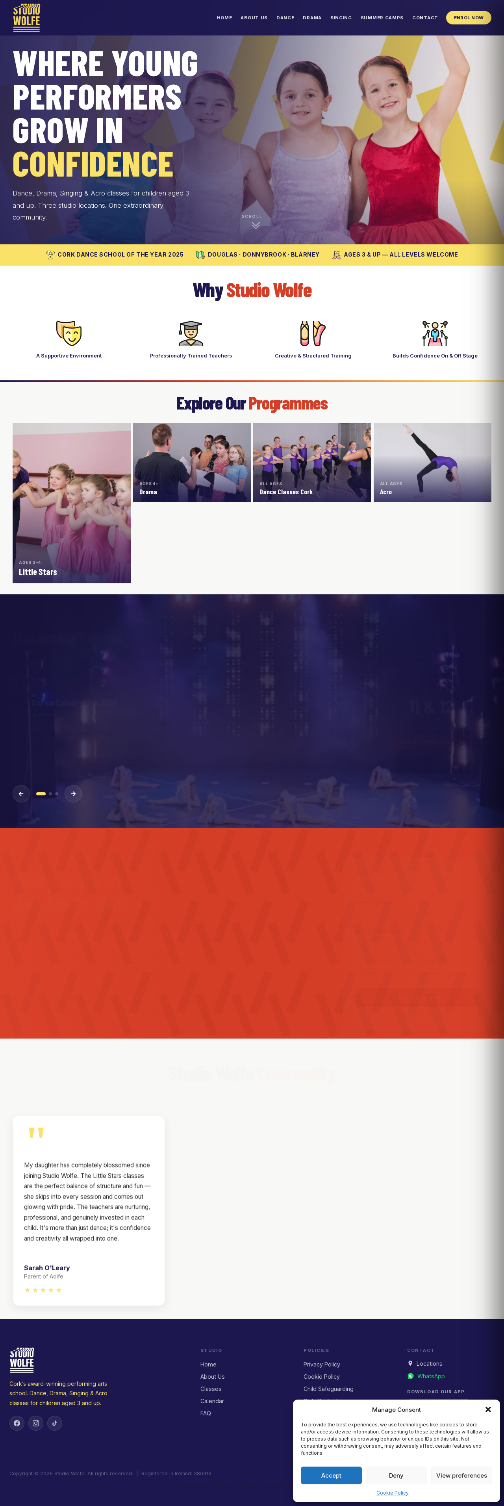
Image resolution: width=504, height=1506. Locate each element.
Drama (312, 17)
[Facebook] (16, 1423)
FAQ (205, 1413)
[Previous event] (21, 793)
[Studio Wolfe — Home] (27, 18)
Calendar (212, 1401)
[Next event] (73, 793)
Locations (425, 1363)
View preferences (461, 1475)
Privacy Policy (322, 1364)
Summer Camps (382, 17)
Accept (331, 1475)
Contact (425, 17)
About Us (254, 17)
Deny (396, 1475)
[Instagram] (35, 1423)
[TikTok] (54, 1423)
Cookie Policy (392, 1493)
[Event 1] (41, 793)
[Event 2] (50, 793)
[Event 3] (56, 793)
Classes (211, 1388)
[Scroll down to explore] (252, 222)
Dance (285, 17)
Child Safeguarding (329, 1388)
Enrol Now (469, 17)
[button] (488, 1409)
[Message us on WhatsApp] (426, 1375)
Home (224, 17)
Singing (341, 17)
